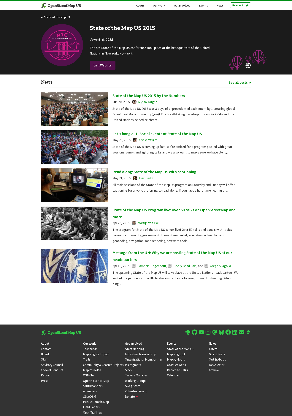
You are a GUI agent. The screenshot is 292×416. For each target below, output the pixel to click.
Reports (46, 375)
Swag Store (132, 386)
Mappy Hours (176, 359)
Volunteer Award (136, 391)
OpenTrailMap (92, 412)
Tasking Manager (136, 375)
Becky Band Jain (182, 266)
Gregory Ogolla (217, 266)
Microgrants (133, 365)
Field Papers (91, 407)
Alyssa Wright (144, 102)
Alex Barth (143, 178)
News (220, 5)
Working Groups (135, 381)
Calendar (173, 375)
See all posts (240, 82)
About (140, 5)
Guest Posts (217, 354)
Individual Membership (140, 354)
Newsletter (216, 365)
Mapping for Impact (96, 354)
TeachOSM (90, 349)
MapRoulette (92, 370)
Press (44, 381)
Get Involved (182, 5)
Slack (128, 370)
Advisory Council (52, 365)
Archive (214, 370)
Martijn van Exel (145, 223)
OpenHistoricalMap (96, 381)
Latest (213, 349)
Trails (86, 359)
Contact (46, 349)
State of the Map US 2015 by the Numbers (148, 95)
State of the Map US (55, 17)
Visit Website (103, 65)
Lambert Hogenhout (149, 266)
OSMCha (88, 375)
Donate (131, 397)
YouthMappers (93, 386)
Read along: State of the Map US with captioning (154, 171)
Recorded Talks (177, 370)
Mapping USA (176, 354)
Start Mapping (134, 349)
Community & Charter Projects (103, 365)
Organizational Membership (143, 359)
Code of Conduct (52, 370)
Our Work (159, 5)
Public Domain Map (96, 402)
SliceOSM (89, 397)
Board (45, 354)
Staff (44, 359)
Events (203, 5)
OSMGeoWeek (176, 365)
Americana (90, 391)
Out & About (217, 359)
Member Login (240, 5)
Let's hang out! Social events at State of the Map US (157, 133)
